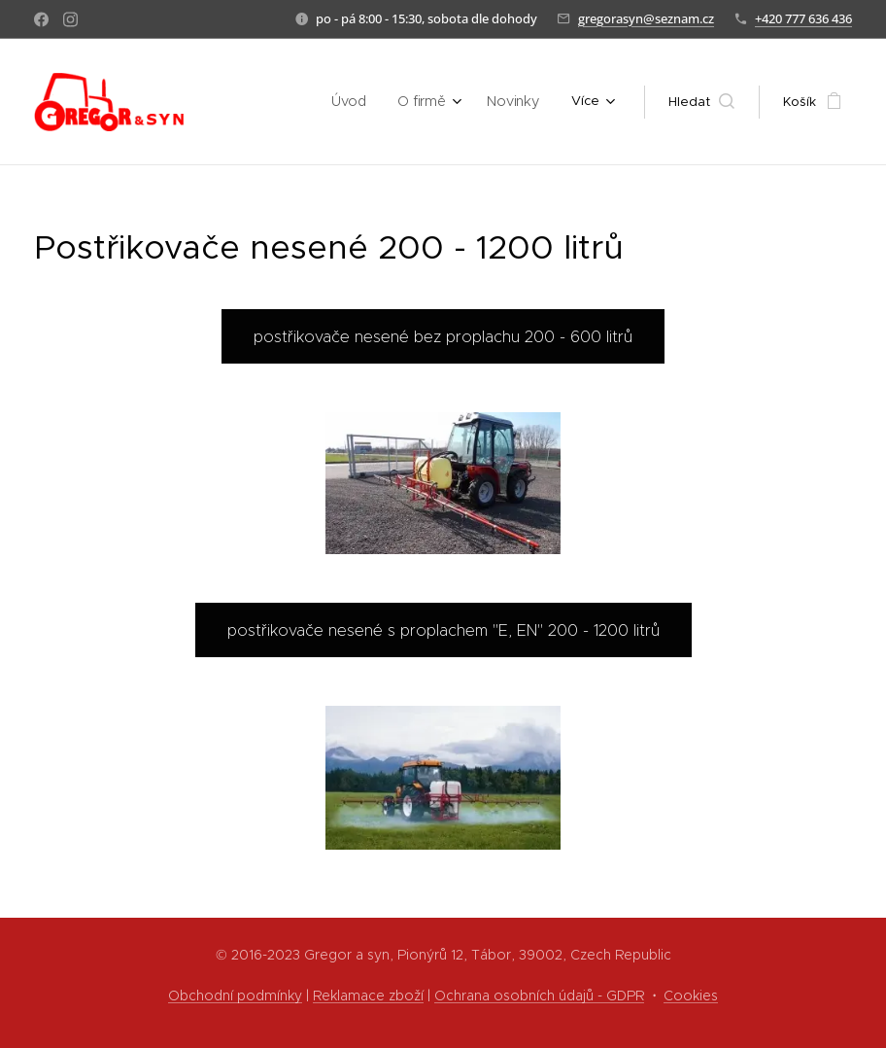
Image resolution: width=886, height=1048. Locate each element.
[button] (701, 102)
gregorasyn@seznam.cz (646, 18)
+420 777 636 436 (803, 18)
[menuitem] (257, 102)
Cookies (691, 995)
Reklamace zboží (368, 995)
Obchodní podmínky (235, 995)
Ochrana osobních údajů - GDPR (539, 995)
